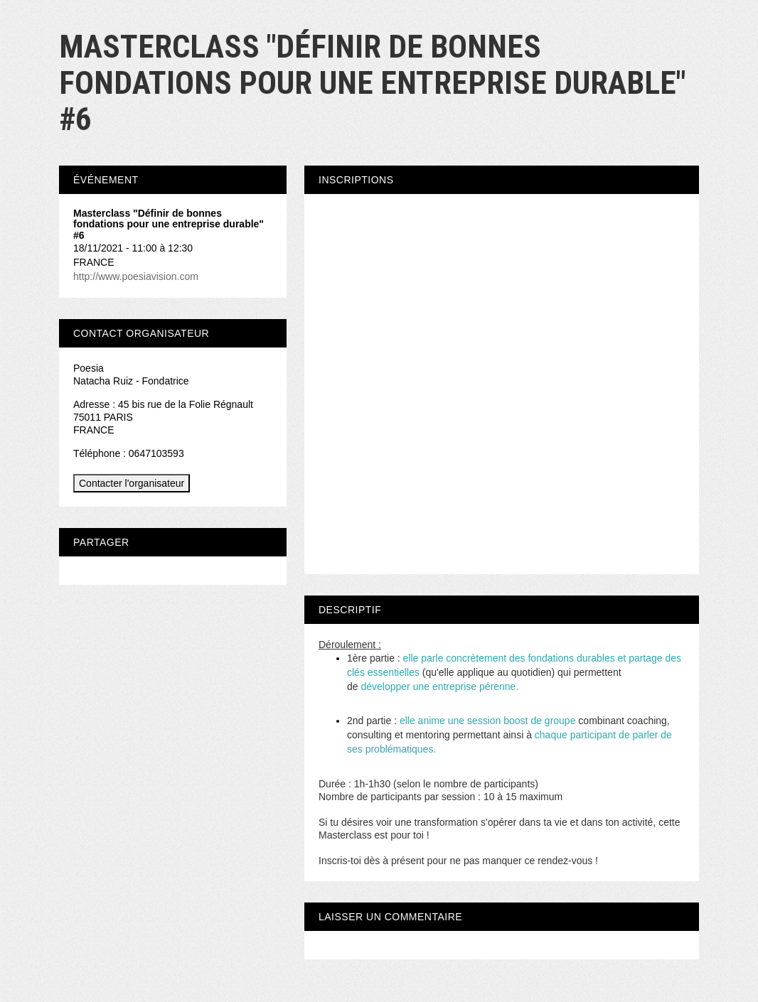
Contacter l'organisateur (131, 483)
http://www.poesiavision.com (135, 276)
